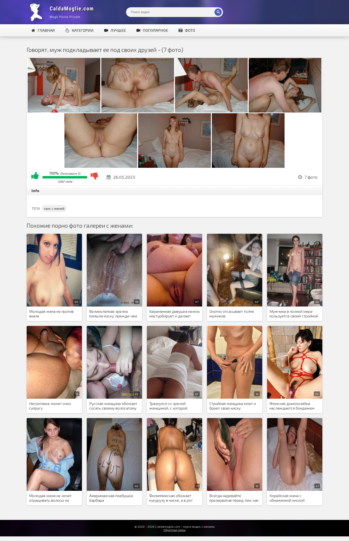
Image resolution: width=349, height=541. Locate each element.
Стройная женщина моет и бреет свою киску (232, 405)
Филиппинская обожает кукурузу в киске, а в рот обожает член (171, 498)
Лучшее (115, 30)
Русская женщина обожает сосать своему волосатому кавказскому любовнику (113, 406)
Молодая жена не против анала (51, 313)
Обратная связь (175, 530)
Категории (79, 30)
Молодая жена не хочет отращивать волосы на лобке (50, 498)
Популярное (152, 30)
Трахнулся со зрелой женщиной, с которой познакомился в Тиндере (171, 406)
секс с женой (54, 208)
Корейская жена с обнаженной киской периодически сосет (288, 498)
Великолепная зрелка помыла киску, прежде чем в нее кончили (113, 314)
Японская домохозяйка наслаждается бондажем (292, 405)
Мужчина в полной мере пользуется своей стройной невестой (294, 314)
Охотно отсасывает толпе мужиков (231, 313)
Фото (187, 30)
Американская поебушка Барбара (111, 497)
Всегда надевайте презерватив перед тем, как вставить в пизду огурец (234, 498)
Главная (43, 30)
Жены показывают (63, 12)
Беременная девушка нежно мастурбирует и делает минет (174, 314)
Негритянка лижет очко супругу (50, 405)
